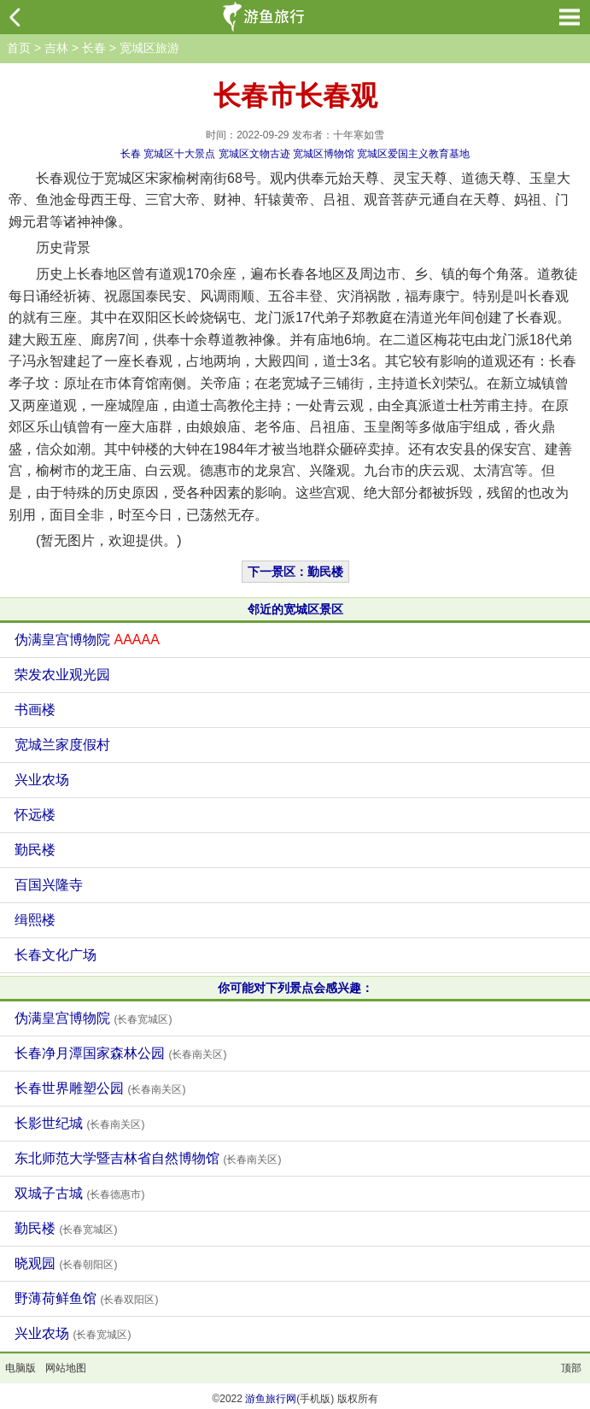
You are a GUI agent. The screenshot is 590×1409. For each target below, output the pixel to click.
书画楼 (35, 709)
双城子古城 (79, 1193)
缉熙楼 (35, 920)
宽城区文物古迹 (254, 154)
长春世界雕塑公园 (100, 1088)
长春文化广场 (55, 955)
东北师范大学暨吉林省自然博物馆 (148, 1158)
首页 (19, 48)
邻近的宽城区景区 (295, 609)
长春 (94, 48)
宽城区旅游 (149, 48)
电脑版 (20, 1368)
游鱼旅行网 (270, 1399)
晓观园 (66, 1263)
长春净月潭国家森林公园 (120, 1053)
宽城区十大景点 (179, 154)
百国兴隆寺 (49, 885)
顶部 (571, 1368)
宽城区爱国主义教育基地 (413, 154)
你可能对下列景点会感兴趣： (295, 988)
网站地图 (65, 1368)
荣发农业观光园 (62, 674)
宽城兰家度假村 (62, 744)
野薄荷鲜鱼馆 (86, 1298)
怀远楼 (35, 814)
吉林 (56, 48)
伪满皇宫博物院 (87, 639)
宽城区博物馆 (323, 154)
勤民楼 (35, 849)
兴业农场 (42, 779)
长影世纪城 (79, 1123)
